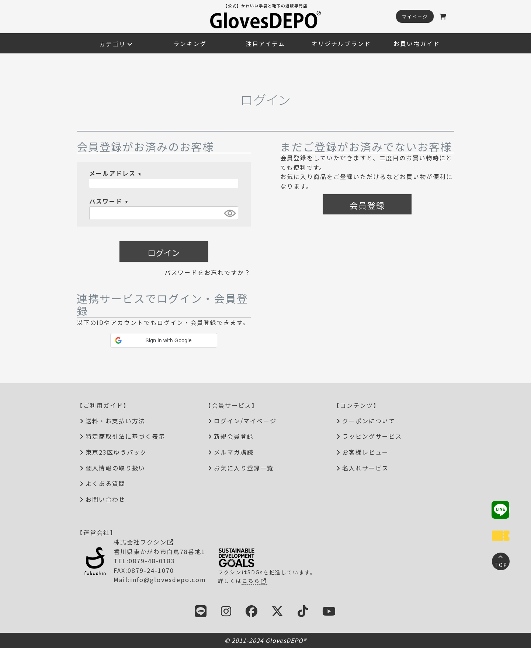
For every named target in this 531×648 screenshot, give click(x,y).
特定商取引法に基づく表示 (125, 436)
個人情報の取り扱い (115, 467)
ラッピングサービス (372, 436)
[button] (163, 340)
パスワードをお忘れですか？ (207, 272)
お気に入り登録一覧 (244, 467)
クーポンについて (368, 420)
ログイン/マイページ (245, 420)
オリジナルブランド (341, 43)
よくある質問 (105, 483)
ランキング (189, 43)
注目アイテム (265, 43)
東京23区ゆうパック (116, 452)
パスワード (110, 201)
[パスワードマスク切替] (230, 213)
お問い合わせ (105, 499)
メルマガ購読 (234, 452)
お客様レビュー (365, 452)
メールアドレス (116, 173)
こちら (254, 580)
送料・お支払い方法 (115, 420)
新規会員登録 (234, 436)
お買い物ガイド (416, 43)
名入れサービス (365, 467)
